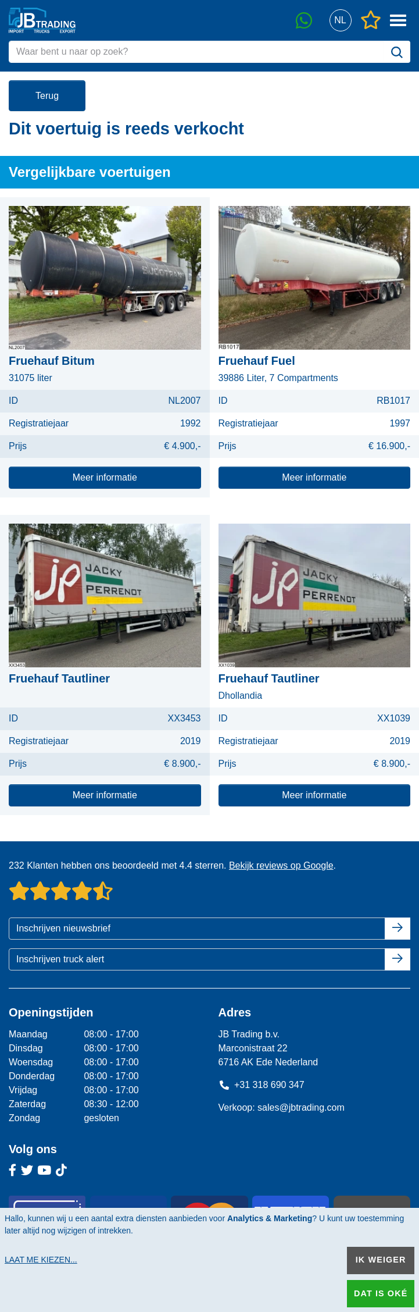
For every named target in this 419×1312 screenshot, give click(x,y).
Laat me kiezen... (41, 1259)
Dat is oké (380, 1293)
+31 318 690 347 (262, 1085)
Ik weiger (381, 1259)
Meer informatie (105, 477)
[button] (340, 20)
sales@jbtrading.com (301, 1107)
